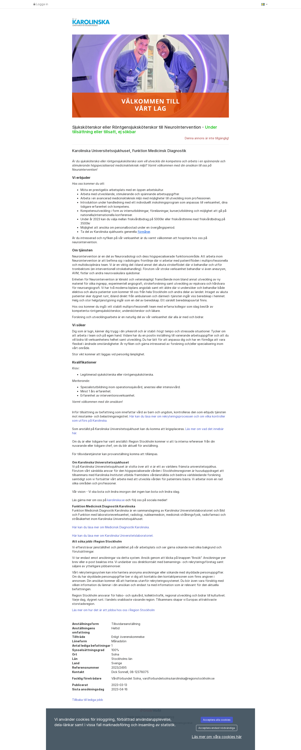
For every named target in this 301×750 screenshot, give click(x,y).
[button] (264, 4)
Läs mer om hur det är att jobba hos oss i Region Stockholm (113, 610)
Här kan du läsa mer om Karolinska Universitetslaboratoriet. (112, 535)
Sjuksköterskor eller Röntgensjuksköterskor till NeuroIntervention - (144, 129)
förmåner (144, 231)
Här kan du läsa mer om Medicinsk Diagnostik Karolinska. (110, 527)
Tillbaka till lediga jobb (87, 699)
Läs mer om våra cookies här (217, 737)
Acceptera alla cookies (217, 719)
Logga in (40, 4)
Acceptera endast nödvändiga (216, 728)
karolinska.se (116, 500)
